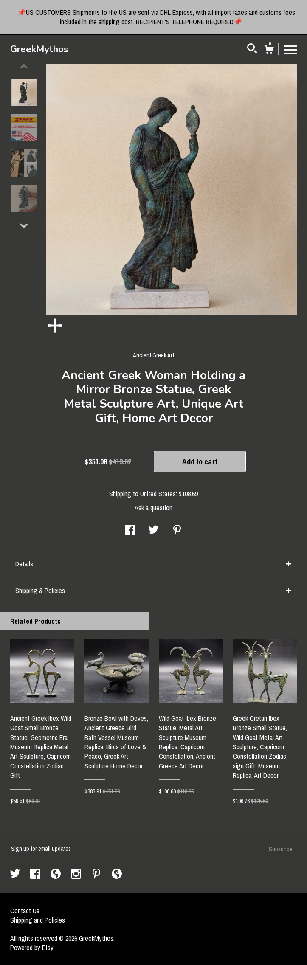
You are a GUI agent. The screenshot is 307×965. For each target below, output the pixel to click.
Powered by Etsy (32, 947)
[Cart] (268, 50)
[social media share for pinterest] (177, 530)
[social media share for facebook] (130, 530)
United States (158, 493)
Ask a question (153, 507)
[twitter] (16, 874)
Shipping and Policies (37, 920)
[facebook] (36, 874)
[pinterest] (97, 874)
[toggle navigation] (290, 49)
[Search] (252, 49)
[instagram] (77, 874)
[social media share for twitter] (153, 530)
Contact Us (24, 910)
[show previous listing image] (24, 67)
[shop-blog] (56, 874)
